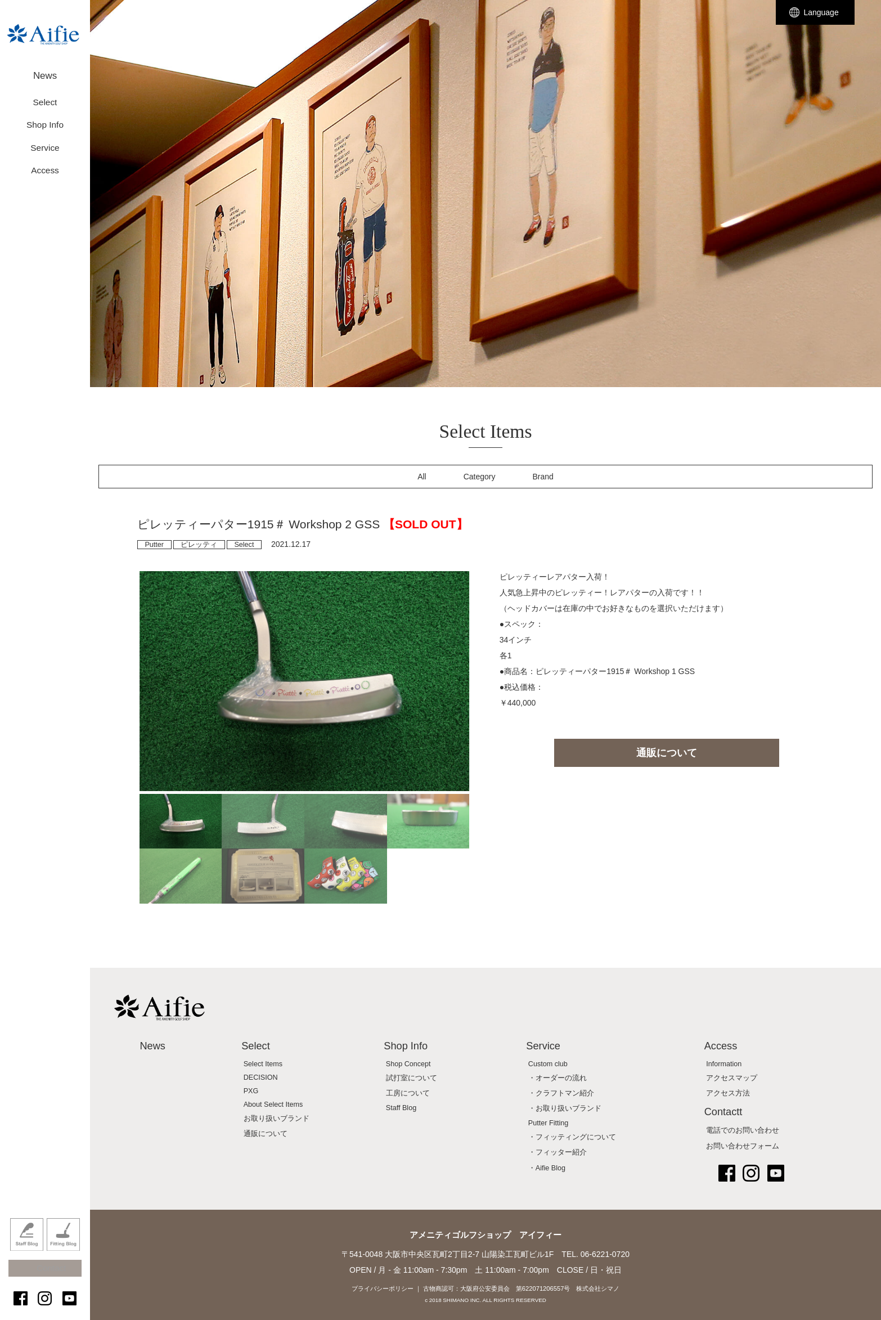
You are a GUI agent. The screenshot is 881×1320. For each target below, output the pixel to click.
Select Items (263, 1064)
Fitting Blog (63, 1248)
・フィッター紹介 (557, 1152)
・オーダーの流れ (557, 1078)
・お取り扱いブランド (564, 1108)
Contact (50, 1276)
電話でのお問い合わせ (742, 1130)
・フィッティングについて (572, 1137)
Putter (154, 545)
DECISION (261, 1077)
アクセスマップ (731, 1078)
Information (723, 1064)
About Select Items (273, 1104)
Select (244, 545)
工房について (408, 1093)
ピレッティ (199, 545)
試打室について (411, 1078)
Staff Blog (27, 1248)
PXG (251, 1091)
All (421, 476)
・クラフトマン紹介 (561, 1093)
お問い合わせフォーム (742, 1146)
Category (480, 476)
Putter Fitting (548, 1123)
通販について (666, 752)
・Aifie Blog (546, 1168)
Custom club (548, 1064)
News (45, 72)
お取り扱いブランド (276, 1119)
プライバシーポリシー (382, 1288)
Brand (543, 476)
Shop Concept (408, 1064)
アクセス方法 (728, 1093)
